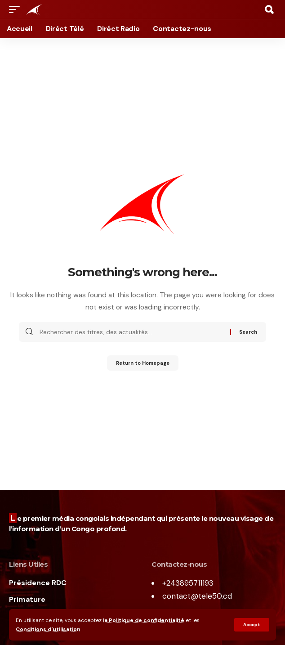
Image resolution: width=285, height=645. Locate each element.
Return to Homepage (142, 363)
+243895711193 (188, 583)
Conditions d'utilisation (48, 629)
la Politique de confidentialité (144, 620)
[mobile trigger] (16, 9)
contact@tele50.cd (197, 596)
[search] (269, 9)
